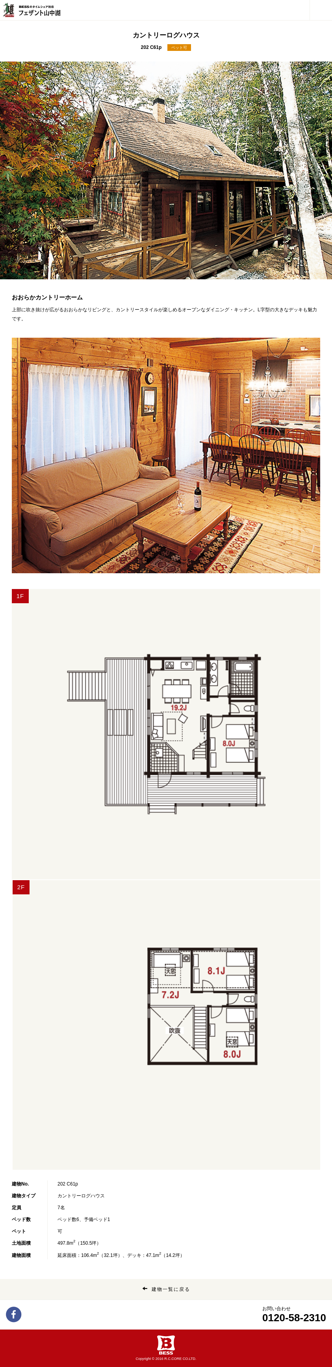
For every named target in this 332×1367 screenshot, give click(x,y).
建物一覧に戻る (171, 1289)
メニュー (319, 6)
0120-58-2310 (294, 1318)
